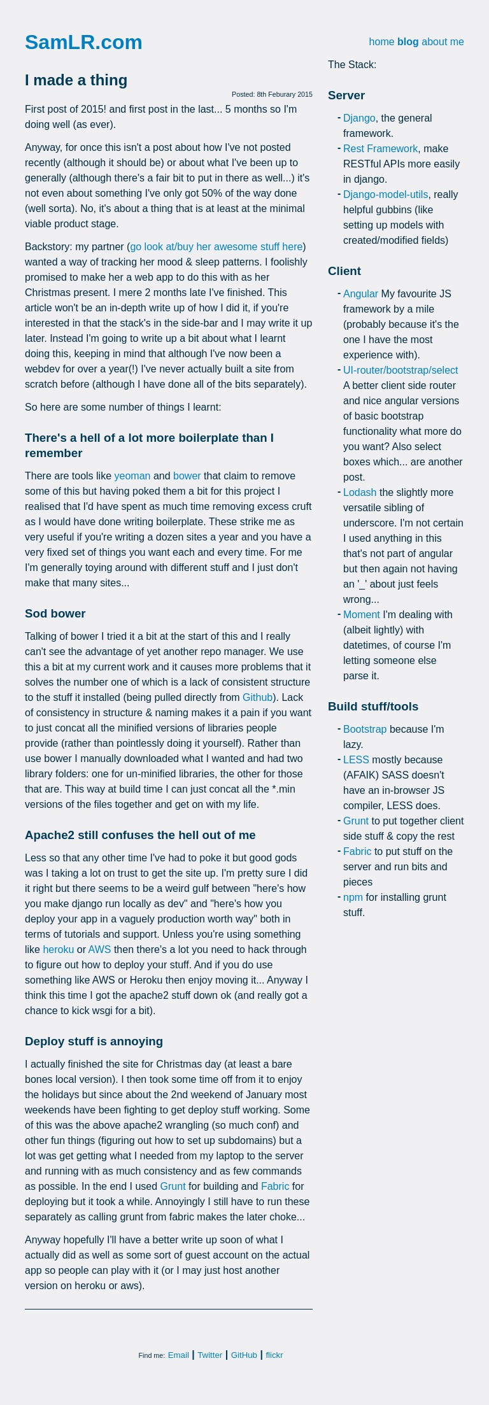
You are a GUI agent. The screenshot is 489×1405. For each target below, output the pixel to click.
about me (443, 41)
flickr (274, 1355)
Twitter (209, 1355)
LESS (356, 759)
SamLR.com (84, 42)
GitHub (244, 1355)
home (382, 41)
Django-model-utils (385, 194)
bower (187, 475)
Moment (361, 614)
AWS (100, 949)
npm (353, 897)
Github (258, 697)
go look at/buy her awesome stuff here (216, 246)
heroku (58, 949)
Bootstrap (364, 729)
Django (359, 118)
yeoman (133, 475)
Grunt (173, 1186)
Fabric (275, 1186)
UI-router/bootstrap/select (400, 370)
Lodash (360, 492)
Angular (360, 293)
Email (178, 1355)
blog (408, 41)
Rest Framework (380, 148)
